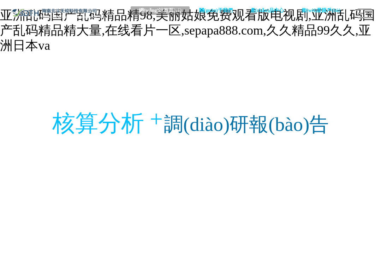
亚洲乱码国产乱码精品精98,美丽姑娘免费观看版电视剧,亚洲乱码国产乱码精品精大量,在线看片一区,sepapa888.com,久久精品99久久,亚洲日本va (187, 30)
